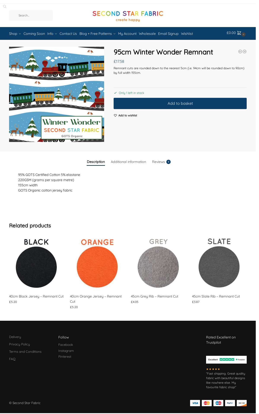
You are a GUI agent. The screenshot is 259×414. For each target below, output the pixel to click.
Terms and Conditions (25, 350)
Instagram (66, 349)
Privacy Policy (19, 343)
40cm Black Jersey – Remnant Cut (36, 295)
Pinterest (64, 355)
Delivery (15, 335)
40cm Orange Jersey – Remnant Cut (96, 297)
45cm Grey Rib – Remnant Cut (154, 295)
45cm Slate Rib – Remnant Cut (216, 295)
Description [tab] (96, 160)
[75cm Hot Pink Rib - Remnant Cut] (240, 50)
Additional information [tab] (128, 160)
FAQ (12, 357)
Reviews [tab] (161, 160)
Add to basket (180, 102)
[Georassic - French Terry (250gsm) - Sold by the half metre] (244, 50)
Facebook (65, 343)
